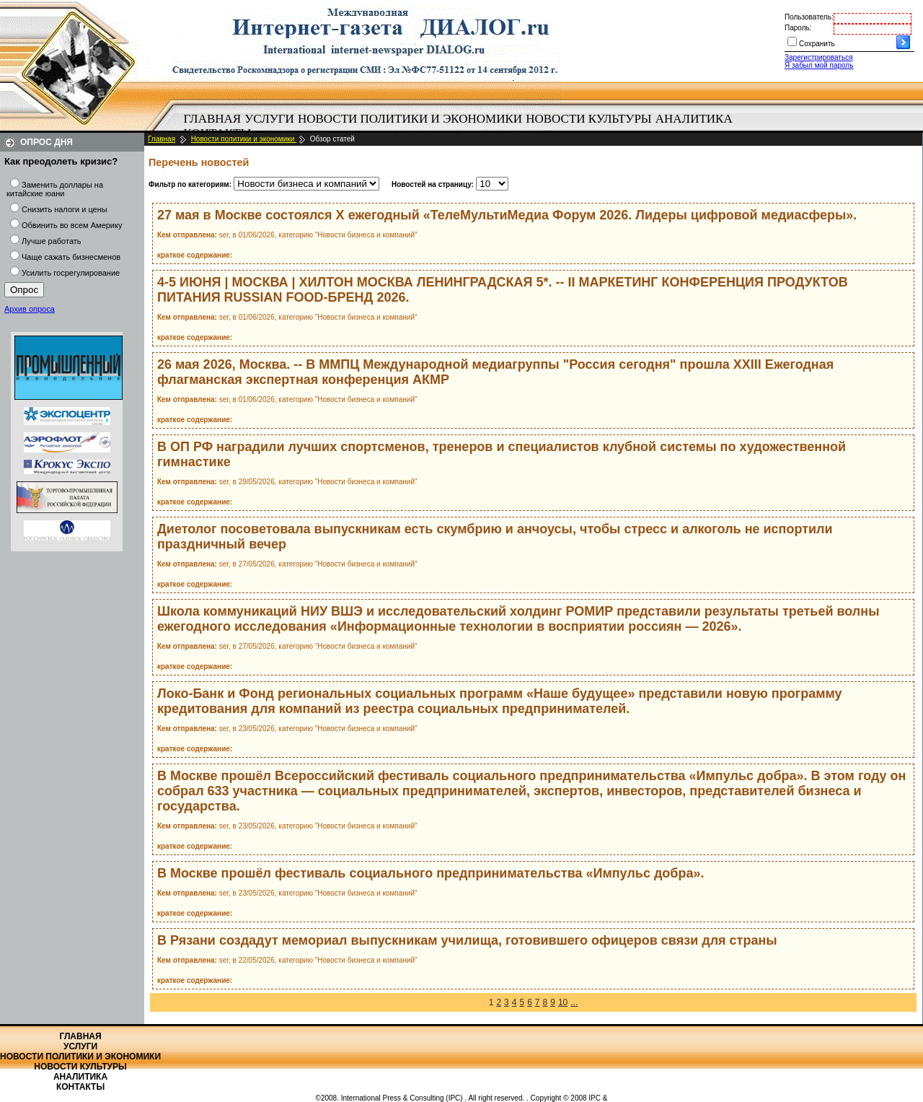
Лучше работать (51, 241)
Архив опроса (29, 309)
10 (563, 1002)
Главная (213, 119)
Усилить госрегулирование (71, 272)
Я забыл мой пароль (819, 65)
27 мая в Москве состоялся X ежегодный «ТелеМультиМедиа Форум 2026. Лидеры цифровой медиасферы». (507, 215)
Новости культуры (588, 119)
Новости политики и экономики (410, 119)
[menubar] (461, 126)
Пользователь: (809, 17)
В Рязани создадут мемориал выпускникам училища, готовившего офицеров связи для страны (467, 940)
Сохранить (817, 44)
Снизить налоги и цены (64, 209)
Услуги (269, 119)
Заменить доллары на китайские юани (54, 189)
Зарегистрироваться (819, 57)
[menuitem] (212, 119)
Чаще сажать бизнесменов (71, 257)
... (574, 1002)
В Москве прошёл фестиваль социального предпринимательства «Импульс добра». (430, 873)
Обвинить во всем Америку (72, 225)
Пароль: (798, 28)
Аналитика (694, 119)
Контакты (80, 1087)
